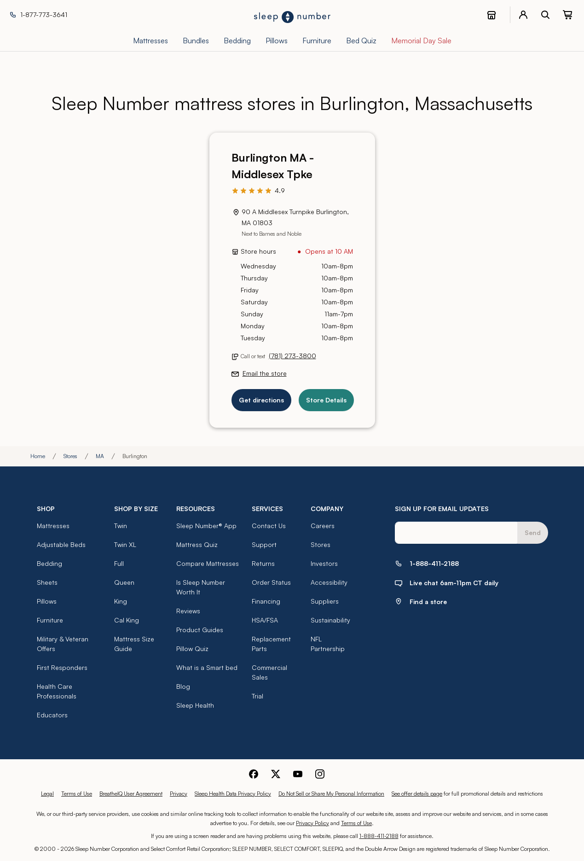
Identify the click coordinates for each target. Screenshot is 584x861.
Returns (263, 563)
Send (533, 532)
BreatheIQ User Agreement (130, 793)
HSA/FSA (265, 620)
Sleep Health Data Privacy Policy (233, 793)
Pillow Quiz (192, 648)
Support (264, 544)
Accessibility (329, 582)
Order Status (271, 582)
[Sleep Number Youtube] (297, 773)
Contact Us (269, 525)
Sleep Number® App (206, 525)
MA (100, 456)
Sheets (47, 582)
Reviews (188, 611)
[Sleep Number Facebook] (253, 773)
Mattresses (53, 525)
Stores (70, 456)
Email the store (265, 373)
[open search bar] (545, 14)
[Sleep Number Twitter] (275, 773)
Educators (52, 715)
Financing (266, 601)
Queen (124, 582)
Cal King (126, 620)
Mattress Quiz (197, 544)
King (120, 601)
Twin (120, 525)
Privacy (178, 793)
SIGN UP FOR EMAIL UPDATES (442, 508)
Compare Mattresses (207, 563)
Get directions (261, 400)
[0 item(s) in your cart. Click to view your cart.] (567, 14)
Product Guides (199, 630)
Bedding (49, 563)
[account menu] (523, 14)
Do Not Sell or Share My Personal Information (331, 793)
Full (119, 563)
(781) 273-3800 (292, 356)
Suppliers (325, 601)
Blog (183, 686)
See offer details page (417, 793)
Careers (323, 525)
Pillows (47, 601)
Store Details (326, 400)
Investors (324, 563)
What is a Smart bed (206, 667)
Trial (257, 696)
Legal (47, 793)
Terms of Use (76, 793)
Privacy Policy (312, 823)
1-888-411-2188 (379, 835)
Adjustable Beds (61, 544)
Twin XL (125, 544)
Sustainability (330, 620)
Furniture (50, 620)
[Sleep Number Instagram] (319, 773)
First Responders (62, 667)
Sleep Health (195, 705)
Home (37, 456)
